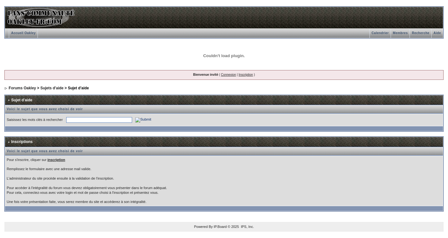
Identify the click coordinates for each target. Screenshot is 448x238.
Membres (400, 33)
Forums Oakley (22, 88)
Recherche (420, 33)
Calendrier (380, 33)
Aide (437, 33)
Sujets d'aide (52, 88)
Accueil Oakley (23, 33)
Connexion (228, 74)
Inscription (246, 74)
